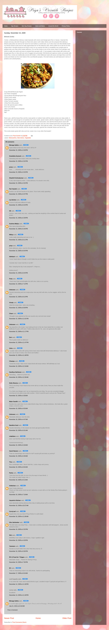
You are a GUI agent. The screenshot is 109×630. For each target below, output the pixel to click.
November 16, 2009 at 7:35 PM (18, 562)
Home (6, 26)
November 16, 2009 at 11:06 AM (18, 516)
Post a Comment (13, 610)
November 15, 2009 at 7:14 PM (18, 284)
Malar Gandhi (13, 401)
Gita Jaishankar (14, 522)
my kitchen (12, 200)
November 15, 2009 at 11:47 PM (18, 342)
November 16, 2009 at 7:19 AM (18, 494)
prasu (11, 167)
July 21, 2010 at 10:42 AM (17, 606)
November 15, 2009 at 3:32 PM (18, 161)
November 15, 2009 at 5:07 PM (18, 194)
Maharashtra (12, 138)
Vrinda (11, 302)
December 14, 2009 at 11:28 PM (18, 584)
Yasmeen (12, 546)
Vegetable (28, 138)
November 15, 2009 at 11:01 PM (18, 318)
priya (10, 245)
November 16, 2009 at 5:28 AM (18, 445)
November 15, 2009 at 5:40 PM (18, 229)
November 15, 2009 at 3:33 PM (18, 172)
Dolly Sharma (13, 383)
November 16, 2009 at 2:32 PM (18, 529)
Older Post (66, 618)
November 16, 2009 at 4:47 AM (18, 419)
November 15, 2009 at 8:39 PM (18, 307)
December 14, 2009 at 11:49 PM (18, 595)
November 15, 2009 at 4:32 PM (18, 183)
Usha (10, 348)
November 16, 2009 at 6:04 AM (18, 467)
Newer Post (9, 618)
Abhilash (12, 256)
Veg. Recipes (14, 26)
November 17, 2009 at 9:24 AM (18, 573)
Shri (10, 535)
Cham (11, 313)
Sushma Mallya (14, 223)
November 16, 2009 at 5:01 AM (18, 430)
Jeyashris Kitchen (15, 500)
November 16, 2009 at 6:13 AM (18, 480)
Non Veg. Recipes (27, 26)
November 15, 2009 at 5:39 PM (18, 218)
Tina (10, 462)
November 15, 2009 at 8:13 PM (18, 296)
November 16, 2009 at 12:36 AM (18, 377)
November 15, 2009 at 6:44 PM (18, 273)
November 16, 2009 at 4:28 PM (18, 540)
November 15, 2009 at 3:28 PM (18, 150)
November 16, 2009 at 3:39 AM (18, 395)
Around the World (53, 26)
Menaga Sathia (14, 145)
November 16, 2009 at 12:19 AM (18, 366)
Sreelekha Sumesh (15, 156)
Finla (10, 278)
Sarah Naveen (13, 451)
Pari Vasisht (13, 189)
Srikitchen (12, 485)
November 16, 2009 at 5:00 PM (18, 551)
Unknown (12, 289)
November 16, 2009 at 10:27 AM (18, 505)
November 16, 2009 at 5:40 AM (18, 456)
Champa (12, 361)
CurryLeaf (12, 511)
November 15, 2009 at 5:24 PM (18, 205)
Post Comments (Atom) (19, 622)
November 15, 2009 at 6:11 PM (18, 239)
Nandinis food (13, 425)
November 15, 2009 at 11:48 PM (18, 355)
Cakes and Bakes (40, 26)
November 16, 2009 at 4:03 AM (18, 408)
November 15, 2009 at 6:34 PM (18, 250)
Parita (11, 473)
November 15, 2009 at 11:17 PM (18, 331)
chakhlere (12, 436)
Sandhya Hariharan (15, 372)
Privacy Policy (66, 26)
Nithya (11, 234)
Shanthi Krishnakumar (16, 178)
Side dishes (20, 138)
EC (10, 568)
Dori (10, 337)
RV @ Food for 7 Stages (16, 557)
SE (10, 211)
